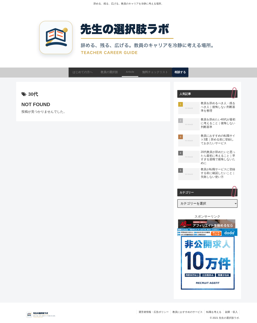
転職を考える (213, 311)
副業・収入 (231, 311)
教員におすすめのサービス (187, 311)
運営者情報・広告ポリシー (154, 311)
